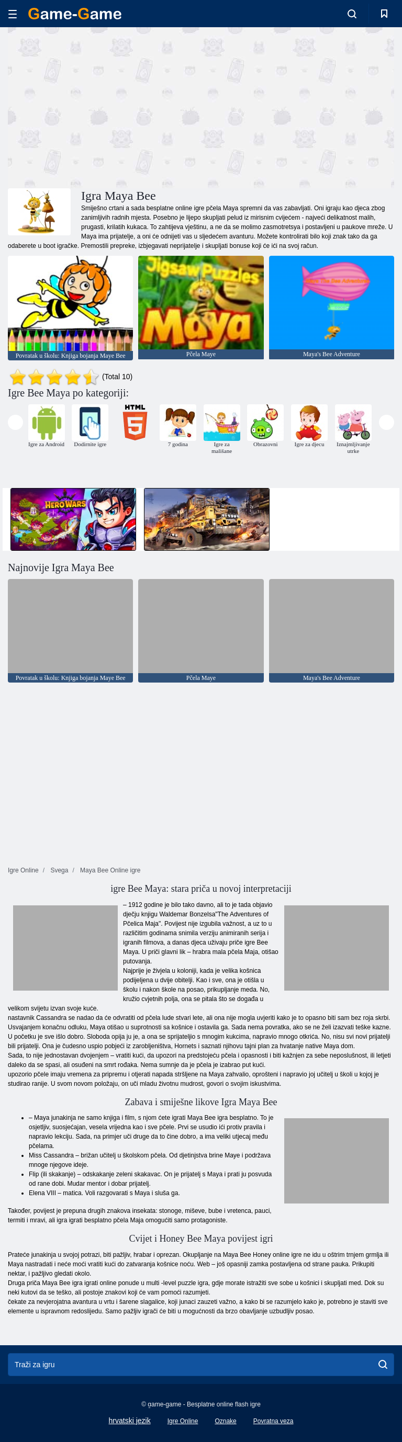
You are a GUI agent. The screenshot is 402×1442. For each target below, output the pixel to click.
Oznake (225, 1421)
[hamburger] (12, 13)
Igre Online (183, 1421)
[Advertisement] (105, 106)
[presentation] (15, 422)
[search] (383, 1364)
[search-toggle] (352, 14)
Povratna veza (273, 1421)
